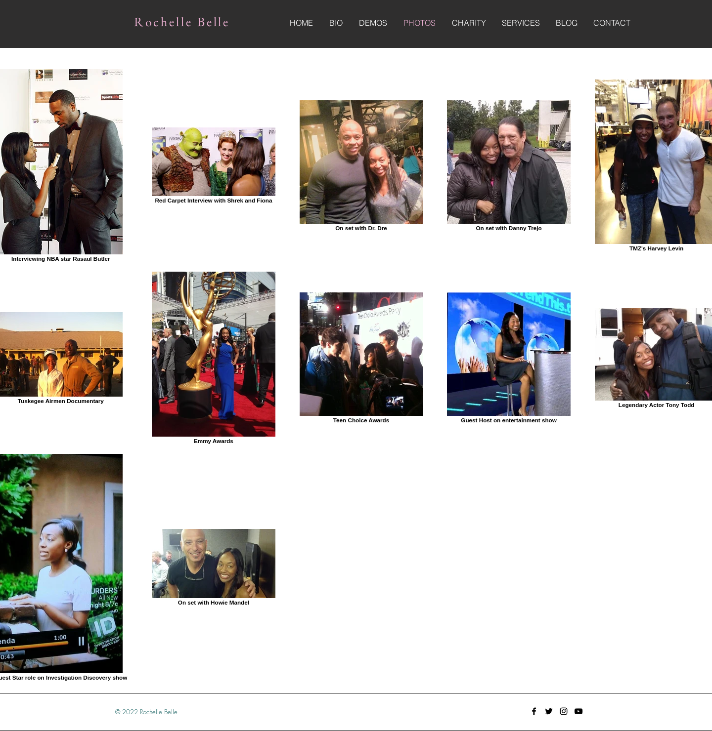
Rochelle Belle (182, 21)
